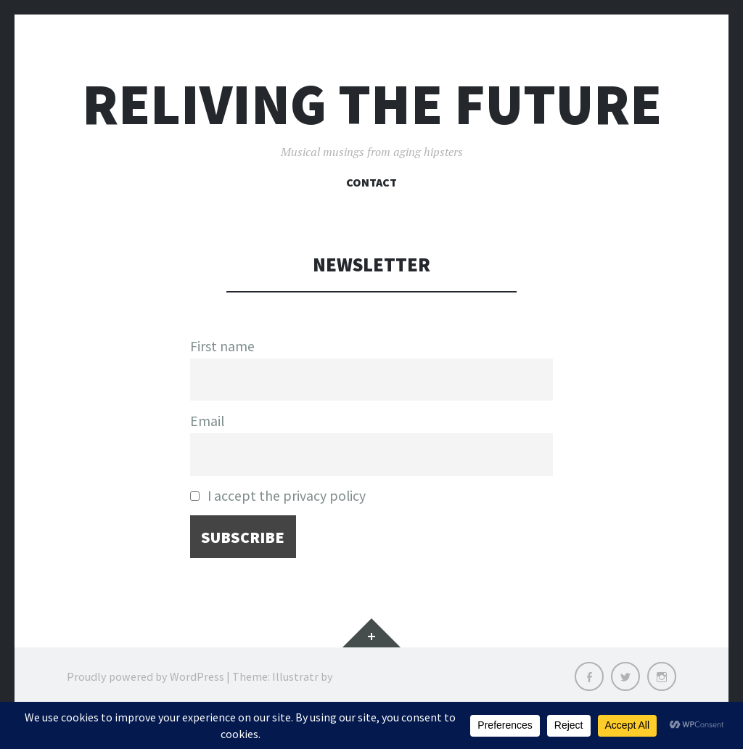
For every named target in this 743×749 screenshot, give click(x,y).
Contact (371, 182)
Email (207, 421)
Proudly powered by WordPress (145, 676)
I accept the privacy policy (278, 495)
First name (222, 346)
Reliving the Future (372, 104)
